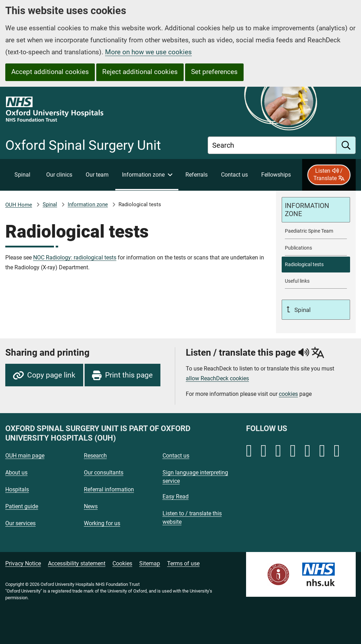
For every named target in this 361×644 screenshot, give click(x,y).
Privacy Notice (23, 563)
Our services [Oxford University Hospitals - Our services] (20, 523)
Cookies (122, 563)
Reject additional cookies (140, 72)
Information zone (88, 204)
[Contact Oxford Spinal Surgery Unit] (234, 174)
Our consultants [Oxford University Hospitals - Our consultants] (103, 472)
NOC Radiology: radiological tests (74, 257)
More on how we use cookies (148, 52)
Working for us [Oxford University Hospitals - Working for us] (102, 523)
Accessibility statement (76, 563)
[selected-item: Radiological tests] (316, 264)
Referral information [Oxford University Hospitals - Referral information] (109, 489)
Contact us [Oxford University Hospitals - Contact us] (176, 455)
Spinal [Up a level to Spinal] (302, 309)
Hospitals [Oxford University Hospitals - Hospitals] (17, 489)
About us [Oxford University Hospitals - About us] (16, 472)
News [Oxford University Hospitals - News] (91, 506)
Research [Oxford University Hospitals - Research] (95, 455)
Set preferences (214, 72)
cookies (288, 394)
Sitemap (149, 563)
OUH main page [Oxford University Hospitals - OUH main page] (24, 455)
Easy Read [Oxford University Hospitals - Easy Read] (176, 496)
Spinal (50, 204)
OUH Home (18, 205)
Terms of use (183, 563)
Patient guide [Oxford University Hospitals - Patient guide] (21, 506)
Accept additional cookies (50, 72)
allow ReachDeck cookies (217, 378)
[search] (346, 145)
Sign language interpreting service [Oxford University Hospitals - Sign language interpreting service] (195, 476)
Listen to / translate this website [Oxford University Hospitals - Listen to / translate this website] (192, 517)
